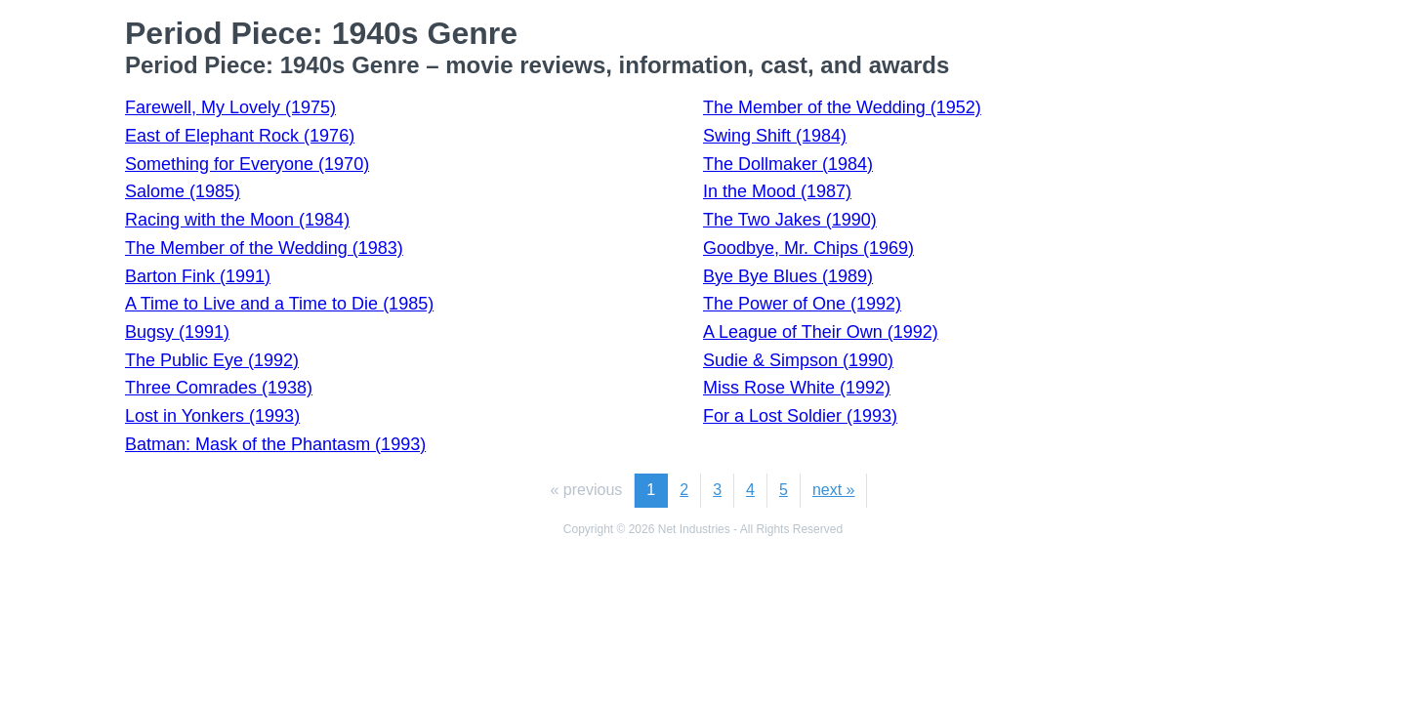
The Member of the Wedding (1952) (842, 107)
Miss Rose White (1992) (796, 387)
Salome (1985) (182, 191)
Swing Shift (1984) (775, 135)
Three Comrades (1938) (218, 387)
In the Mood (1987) (777, 191)
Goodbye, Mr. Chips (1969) (808, 248)
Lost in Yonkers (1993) (212, 416)
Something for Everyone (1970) (247, 164)
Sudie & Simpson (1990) (798, 360)
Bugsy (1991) (177, 332)
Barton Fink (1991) (197, 276)
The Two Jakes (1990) (790, 219)
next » (833, 489)
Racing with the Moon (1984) (237, 219)
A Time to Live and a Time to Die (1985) (279, 303)
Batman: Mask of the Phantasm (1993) (275, 444)
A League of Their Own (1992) (820, 332)
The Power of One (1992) (802, 303)
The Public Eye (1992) (212, 360)
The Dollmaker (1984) (788, 164)
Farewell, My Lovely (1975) (230, 107)
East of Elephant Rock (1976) (239, 135)
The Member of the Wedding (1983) (264, 248)
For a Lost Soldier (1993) (800, 416)
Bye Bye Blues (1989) (788, 276)
